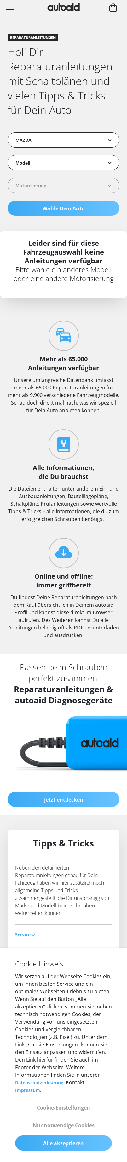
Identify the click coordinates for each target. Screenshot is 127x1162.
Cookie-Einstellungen (63, 1107)
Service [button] (25, 934)
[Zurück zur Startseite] (64, 7)
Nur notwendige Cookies (64, 1125)
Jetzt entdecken (63, 799)
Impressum (27, 1090)
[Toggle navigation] (10, 7)
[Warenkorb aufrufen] (113, 8)
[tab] (63, 934)
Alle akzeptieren (63, 1143)
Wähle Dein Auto (64, 208)
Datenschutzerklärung (39, 1083)
